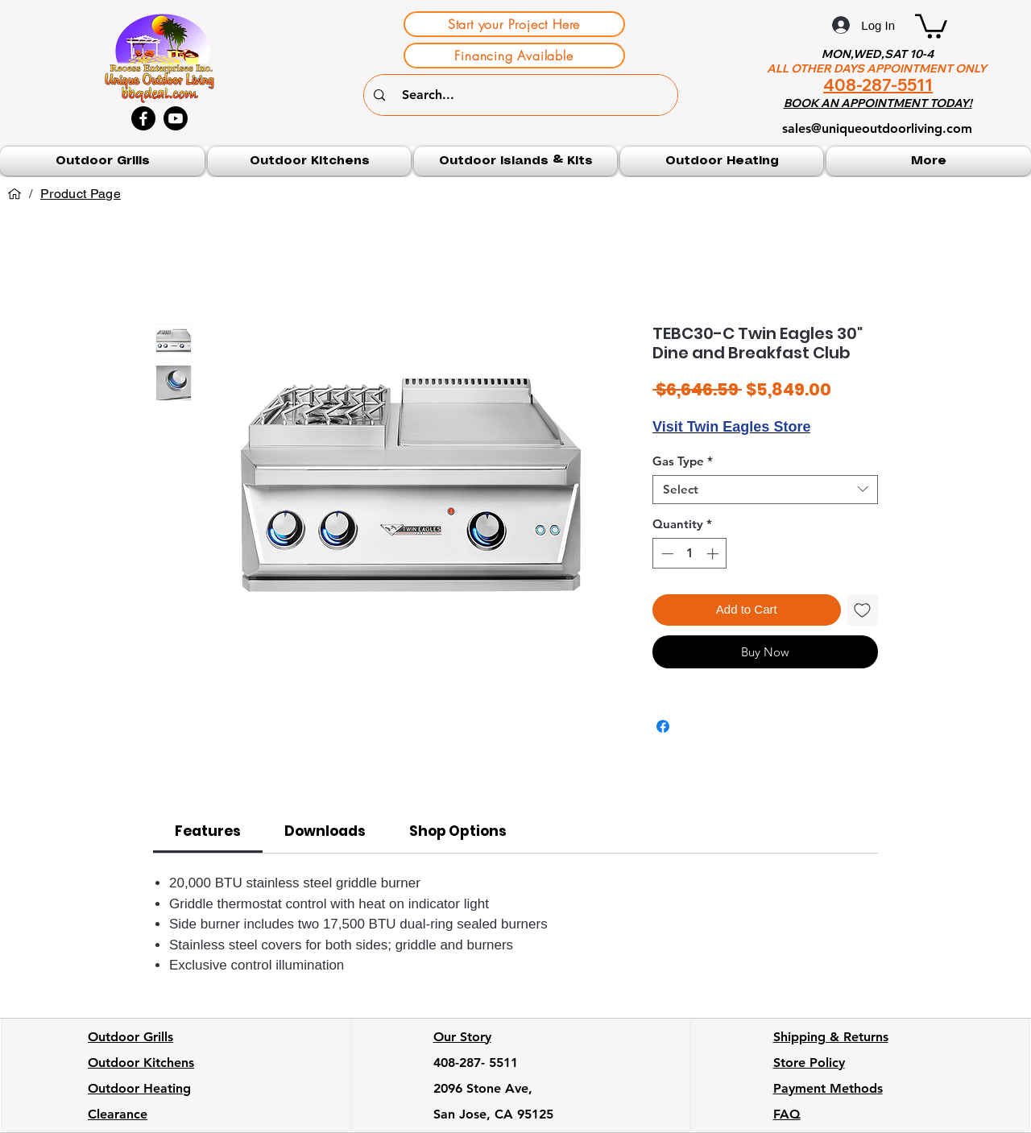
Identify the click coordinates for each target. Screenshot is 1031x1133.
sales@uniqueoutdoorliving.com (877, 128)
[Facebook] (143, 118)
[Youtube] (176, 118)
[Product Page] (80, 194)
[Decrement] (666, 554)
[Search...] (523, 95)
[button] (931, 25)
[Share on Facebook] (663, 726)
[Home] (14, 194)
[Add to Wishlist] (863, 610)
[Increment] (714, 554)
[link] (208, 831)
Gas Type (682, 461)
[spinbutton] (690, 554)
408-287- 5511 (475, 1062)
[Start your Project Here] (514, 24)
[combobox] (765, 489)
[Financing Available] (514, 55)
